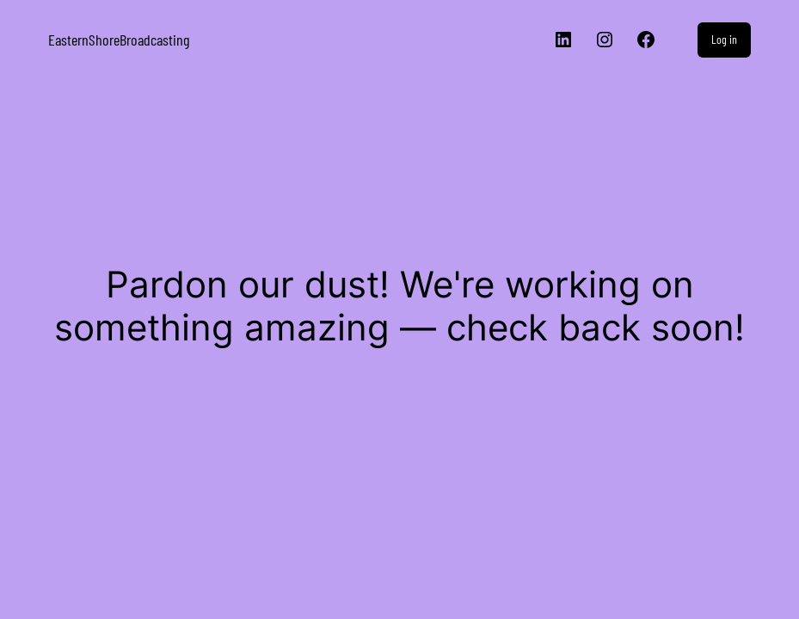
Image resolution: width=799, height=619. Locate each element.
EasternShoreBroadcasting (118, 39)
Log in (724, 39)
